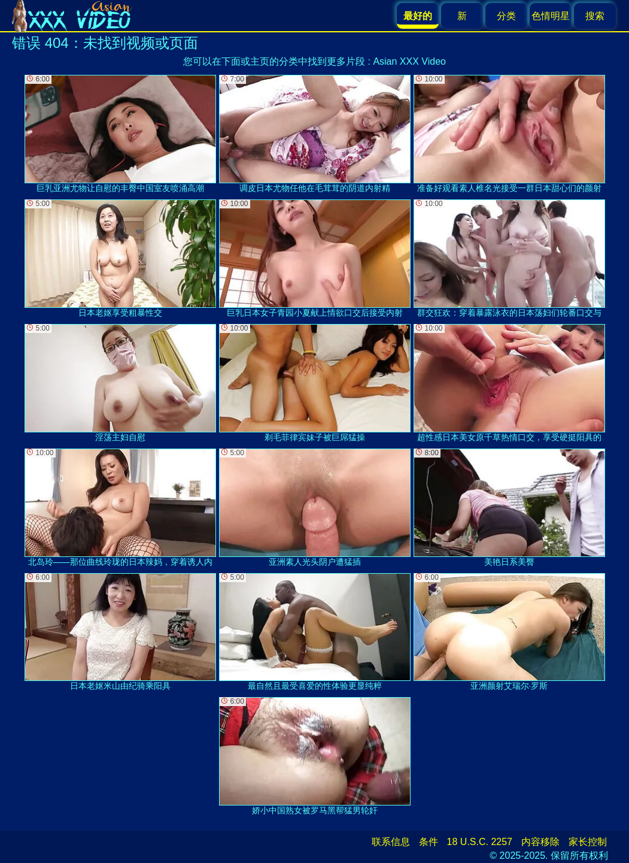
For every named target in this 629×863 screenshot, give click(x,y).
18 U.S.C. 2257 (479, 842)
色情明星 (550, 16)
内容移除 (540, 842)
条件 (428, 842)
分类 (506, 16)
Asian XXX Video (409, 61)
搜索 (594, 16)
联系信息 (391, 842)
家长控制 (588, 842)
